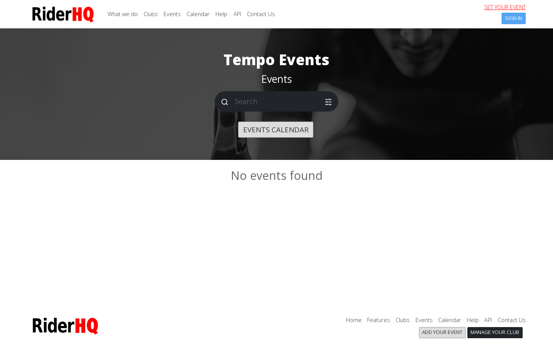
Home (354, 320)
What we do (123, 14)
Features (378, 320)
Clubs (151, 14)
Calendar (198, 14)
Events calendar (276, 129)
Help (221, 14)
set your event (505, 7)
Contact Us (261, 14)
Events (172, 14)
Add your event (442, 332)
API (237, 14)
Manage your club (494, 332)
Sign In (513, 18)
